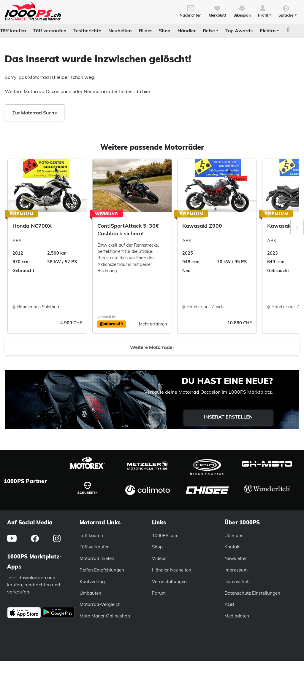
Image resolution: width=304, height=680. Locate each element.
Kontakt (232, 547)
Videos (159, 558)
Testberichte (87, 30)
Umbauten (90, 593)
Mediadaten (236, 616)
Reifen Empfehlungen (102, 570)
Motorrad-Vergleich (100, 604)
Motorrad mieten (97, 558)
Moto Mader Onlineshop (105, 616)
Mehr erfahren (153, 324)
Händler (187, 30)
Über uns (233, 535)
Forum (159, 593)
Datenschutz (237, 581)
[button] (265, 10)
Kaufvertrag (92, 581)
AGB (229, 604)
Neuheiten (120, 30)
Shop (164, 30)
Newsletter (235, 558)
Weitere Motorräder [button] (152, 347)
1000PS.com (165, 535)
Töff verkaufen (49, 30)
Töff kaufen (13, 30)
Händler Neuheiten (171, 570)
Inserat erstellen (228, 417)
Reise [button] (209, 30)
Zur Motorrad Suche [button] (34, 113)
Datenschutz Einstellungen (252, 593)
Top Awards (239, 30)
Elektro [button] (268, 30)
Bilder (145, 30)
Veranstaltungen (169, 581)
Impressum (236, 570)
